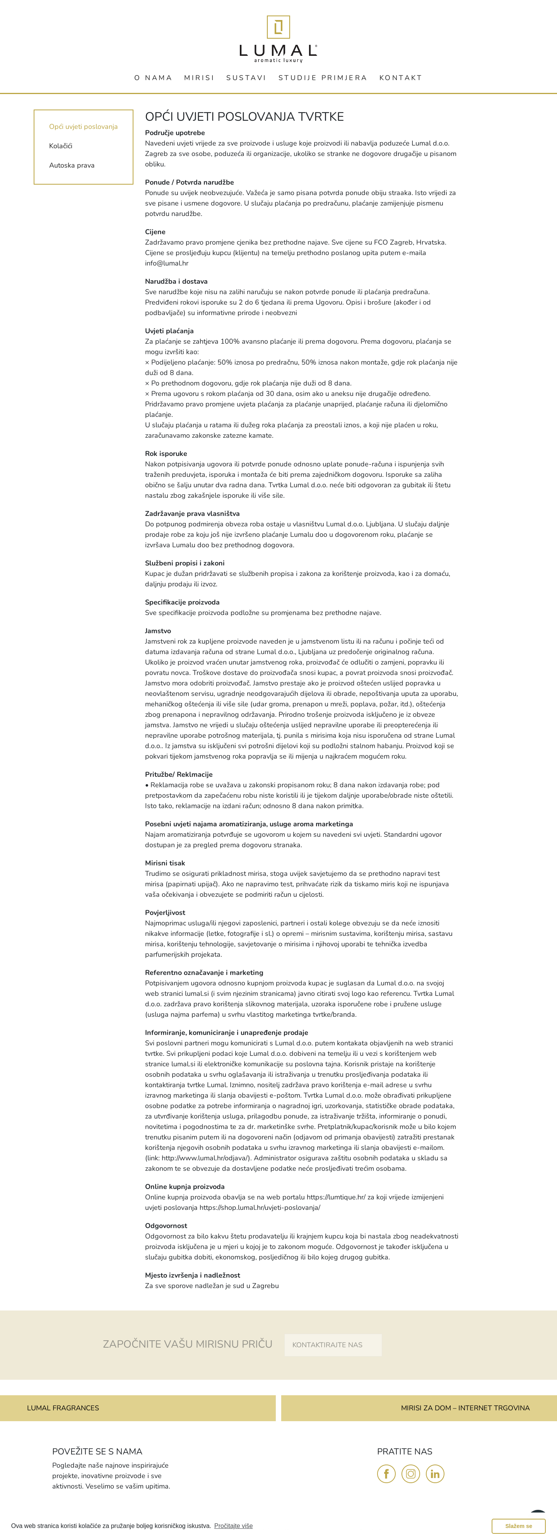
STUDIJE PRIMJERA (323, 77)
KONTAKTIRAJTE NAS (327, 1345)
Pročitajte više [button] (233, 1526)
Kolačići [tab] (60, 146)
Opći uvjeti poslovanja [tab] (83, 126)
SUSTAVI (246, 77)
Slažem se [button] (518, 1526)
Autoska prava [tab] (72, 165)
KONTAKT (401, 77)
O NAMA (153, 77)
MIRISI (199, 77)
